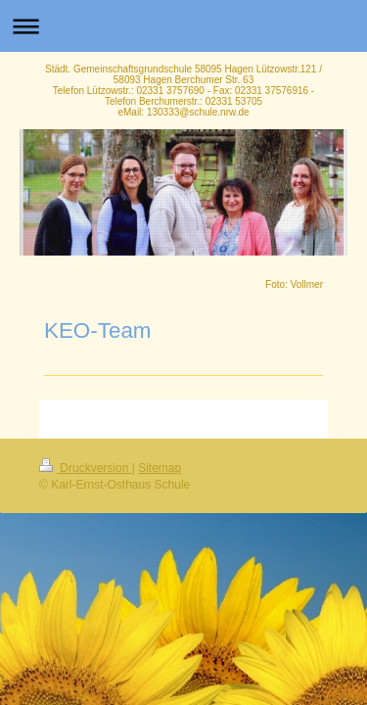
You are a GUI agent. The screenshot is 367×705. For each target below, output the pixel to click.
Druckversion (85, 468)
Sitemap (159, 468)
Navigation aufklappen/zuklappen (183, 26)
